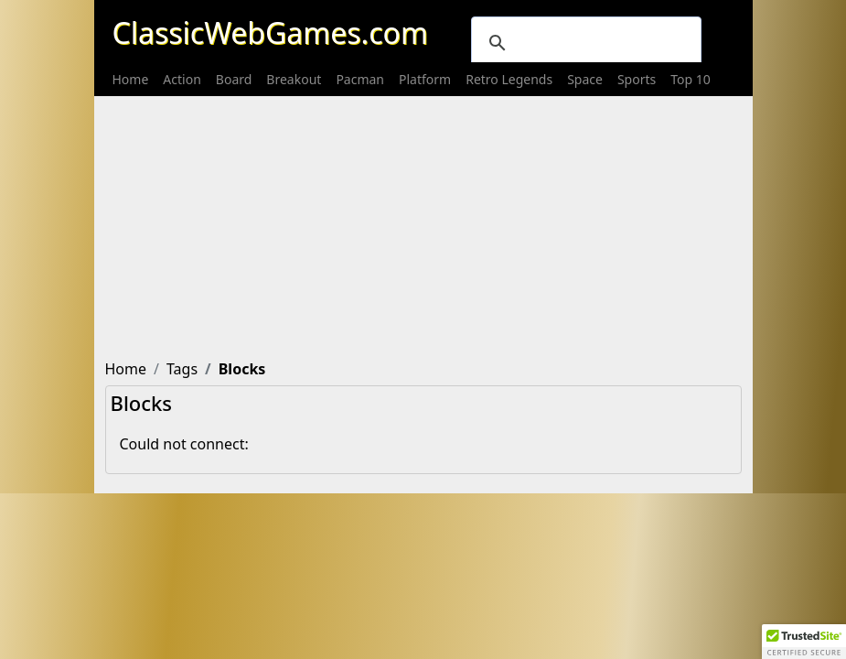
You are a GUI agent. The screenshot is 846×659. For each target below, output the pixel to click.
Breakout (293, 79)
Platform (425, 79)
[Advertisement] (423, 224)
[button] (804, 641)
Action (181, 79)
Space (585, 79)
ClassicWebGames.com (270, 32)
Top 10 (690, 79)
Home (130, 79)
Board (234, 79)
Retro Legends (509, 79)
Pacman (360, 79)
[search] (583, 43)
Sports (636, 79)
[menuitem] (130, 79)
